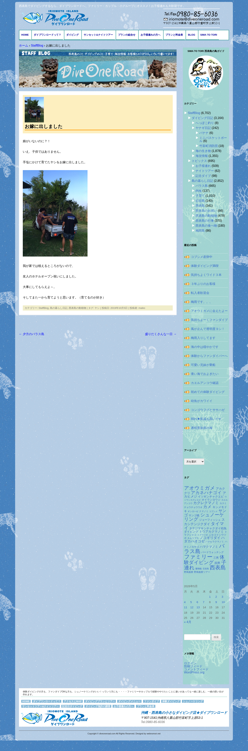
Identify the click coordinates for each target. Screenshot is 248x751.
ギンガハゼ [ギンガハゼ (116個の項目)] (193, 511)
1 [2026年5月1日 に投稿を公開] (210, 596)
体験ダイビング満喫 (205, 265)
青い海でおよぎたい (205, 374)
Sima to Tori (208, 34)
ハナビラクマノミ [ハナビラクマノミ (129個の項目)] (214, 541)
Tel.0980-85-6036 (153, 722)
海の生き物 (203, 150)
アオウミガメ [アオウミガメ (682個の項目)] (199, 488)
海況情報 (202, 155)
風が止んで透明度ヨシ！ (208, 328)
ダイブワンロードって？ (47, 34)
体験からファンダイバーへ (209, 355)
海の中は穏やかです (205, 346)
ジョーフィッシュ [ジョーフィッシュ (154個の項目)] (210, 519)
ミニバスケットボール (213, 139)
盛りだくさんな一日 (160, 334)
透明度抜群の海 (201, 428)
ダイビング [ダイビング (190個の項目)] (191, 531)
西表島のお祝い (206, 210)
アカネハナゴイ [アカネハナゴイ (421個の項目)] (206, 492)
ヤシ (97, 308)
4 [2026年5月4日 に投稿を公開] (185, 602)
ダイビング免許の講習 (97, 706)
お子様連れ (203, 165)
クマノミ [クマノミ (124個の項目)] (203, 511)
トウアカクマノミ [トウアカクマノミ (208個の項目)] (211, 531)
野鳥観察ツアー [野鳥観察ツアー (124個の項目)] (202, 572)
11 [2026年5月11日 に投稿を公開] (185, 607)
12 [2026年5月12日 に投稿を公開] (191, 607)
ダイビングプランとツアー (100, 701)
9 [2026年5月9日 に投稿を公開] (216, 602)
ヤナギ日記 (203, 128)
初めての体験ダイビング (208, 392)
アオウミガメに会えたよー (209, 310)
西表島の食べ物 (206, 225)
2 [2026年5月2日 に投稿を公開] (216, 596)
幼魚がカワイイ (201, 401)
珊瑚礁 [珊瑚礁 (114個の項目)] (198, 568)
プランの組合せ (126, 34)
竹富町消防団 (208, 146)
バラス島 (202, 185)
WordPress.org (194, 672)
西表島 (200, 205)
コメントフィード (196, 669)
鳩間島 (200, 230)
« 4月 (187, 622)
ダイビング (72, 34)
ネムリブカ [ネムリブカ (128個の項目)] (193, 538)
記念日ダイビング (72, 706)
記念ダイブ (203, 175)
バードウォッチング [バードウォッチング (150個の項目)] (212, 552)
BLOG (191, 34)
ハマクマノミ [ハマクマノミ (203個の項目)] (209, 546)
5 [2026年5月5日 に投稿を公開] (191, 602)
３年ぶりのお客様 (203, 283)
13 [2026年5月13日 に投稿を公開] (198, 607)
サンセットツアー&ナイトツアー (40, 706)
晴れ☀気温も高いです (206, 419)
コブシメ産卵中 (201, 256)
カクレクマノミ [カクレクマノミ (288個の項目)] (206, 503)
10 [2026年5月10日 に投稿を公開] (223, 602)
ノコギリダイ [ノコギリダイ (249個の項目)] (210, 538)
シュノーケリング (193, 701)
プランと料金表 (174, 34)
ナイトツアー (205, 170)
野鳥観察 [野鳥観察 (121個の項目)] (188, 572)
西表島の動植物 (77, 308)
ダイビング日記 (202, 118)
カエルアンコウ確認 (205, 383)
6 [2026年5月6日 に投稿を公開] (197, 602)
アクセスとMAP (73, 701)
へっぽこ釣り (205, 123)
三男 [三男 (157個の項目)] (216, 557)
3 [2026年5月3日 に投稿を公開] (222, 596)
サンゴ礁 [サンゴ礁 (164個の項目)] (194, 515)
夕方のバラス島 (31, 334)
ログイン (190, 663)
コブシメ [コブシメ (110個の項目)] (213, 511)
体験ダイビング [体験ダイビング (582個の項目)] (204, 559)
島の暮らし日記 (58, 308)
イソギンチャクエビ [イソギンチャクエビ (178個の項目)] (211, 496)
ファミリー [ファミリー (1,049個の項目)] (198, 556)
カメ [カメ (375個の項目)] (207, 506)
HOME (25, 34)
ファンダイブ (151, 701)
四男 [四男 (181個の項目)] (217, 563)
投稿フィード (193, 666)
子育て (200, 195)
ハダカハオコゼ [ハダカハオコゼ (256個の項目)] (204, 539)
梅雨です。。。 (201, 301)
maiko (141, 308)
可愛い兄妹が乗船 (203, 364)
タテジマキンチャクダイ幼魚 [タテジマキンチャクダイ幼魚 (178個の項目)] (208, 528)
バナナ (204, 132)
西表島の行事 (205, 220)
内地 (199, 190)
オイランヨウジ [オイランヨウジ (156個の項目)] (211, 499)
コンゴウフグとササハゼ (208, 410)
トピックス (199, 160)
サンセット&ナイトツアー (98, 34)
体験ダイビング (171, 701)
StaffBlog (43, 308)
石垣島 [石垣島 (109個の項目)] (206, 568)
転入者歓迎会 (200, 292)
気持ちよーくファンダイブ (209, 319)
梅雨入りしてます (203, 337)
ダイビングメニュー (129, 701)
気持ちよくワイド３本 (206, 274)
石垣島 (200, 200)
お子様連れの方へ (150, 34)
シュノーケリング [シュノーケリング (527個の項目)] (204, 517)
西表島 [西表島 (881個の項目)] (218, 568)
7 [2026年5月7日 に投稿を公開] (203, 602)
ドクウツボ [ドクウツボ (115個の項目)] (202, 535)
